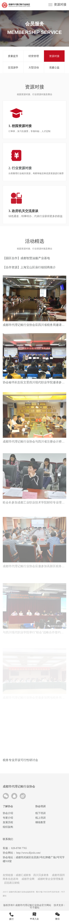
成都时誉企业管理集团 (50, 879)
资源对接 (60, 4)
